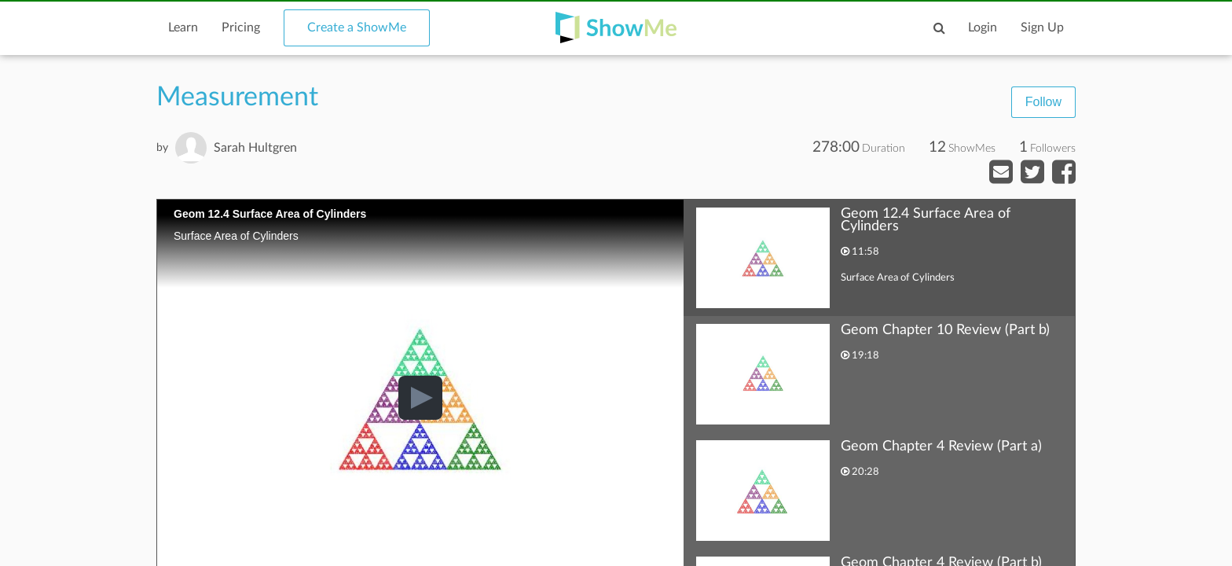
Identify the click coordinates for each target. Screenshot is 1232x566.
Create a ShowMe (356, 27)
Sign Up (1042, 27)
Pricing (241, 27)
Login (982, 27)
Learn (183, 27)
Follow (1043, 101)
